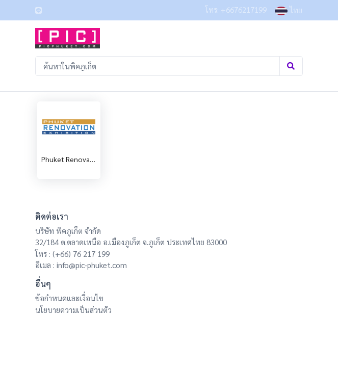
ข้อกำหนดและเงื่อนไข (69, 298)
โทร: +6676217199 (236, 9)
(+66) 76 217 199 (81, 253)
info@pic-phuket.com (92, 265)
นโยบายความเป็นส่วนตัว (73, 309)
